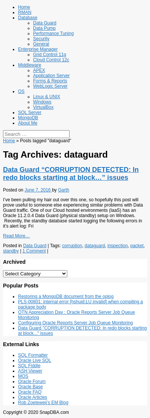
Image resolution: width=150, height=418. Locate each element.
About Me (27, 123)
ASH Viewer (30, 371)
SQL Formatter (33, 355)
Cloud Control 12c (51, 59)
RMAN (24, 12)
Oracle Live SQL (34, 360)
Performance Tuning (53, 33)
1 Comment (34, 251)
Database (27, 17)
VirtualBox (43, 107)
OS (21, 91)
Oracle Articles (32, 397)
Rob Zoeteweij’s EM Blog (43, 402)
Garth (63, 190)
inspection (118, 245)
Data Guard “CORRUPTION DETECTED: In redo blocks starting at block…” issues (71, 173)
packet (137, 245)
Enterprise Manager (38, 49)
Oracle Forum (31, 381)
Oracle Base (30, 386)
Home (24, 7)
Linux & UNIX (46, 96)
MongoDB (28, 117)
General (41, 44)
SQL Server (29, 112)
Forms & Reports (50, 81)
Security (41, 38)
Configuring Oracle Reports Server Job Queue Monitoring (75, 322)
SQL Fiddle (29, 365)
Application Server (51, 75)
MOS (23, 376)
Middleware (29, 65)
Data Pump (44, 28)
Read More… (16, 236)
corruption (72, 245)
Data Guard (44, 23)
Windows (42, 102)
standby (11, 251)
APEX (39, 70)
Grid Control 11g (49, 54)
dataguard (95, 245)
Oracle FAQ (30, 392)
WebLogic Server (50, 86)
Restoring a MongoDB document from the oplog (66, 296)
